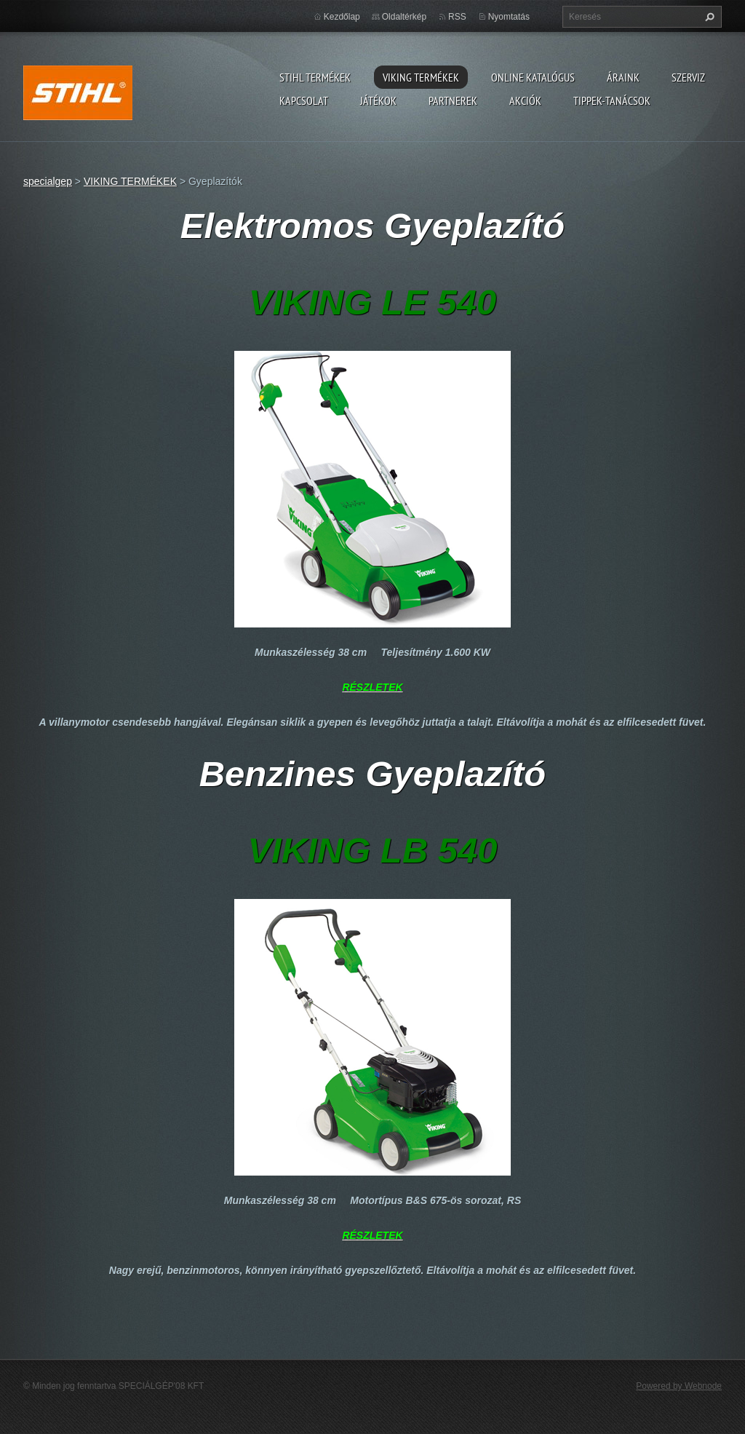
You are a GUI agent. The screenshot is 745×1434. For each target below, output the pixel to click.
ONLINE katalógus (533, 77)
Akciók (525, 100)
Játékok (378, 100)
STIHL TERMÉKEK (315, 77)
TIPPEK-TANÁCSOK (611, 100)
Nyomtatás (509, 17)
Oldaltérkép (404, 17)
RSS (457, 17)
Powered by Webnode (679, 1386)
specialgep (47, 181)
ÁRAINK (623, 77)
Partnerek (453, 100)
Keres (708, 17)
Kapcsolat (303, 100)
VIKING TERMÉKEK (421, 77)
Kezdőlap (342, 17)
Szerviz (688, 77)
